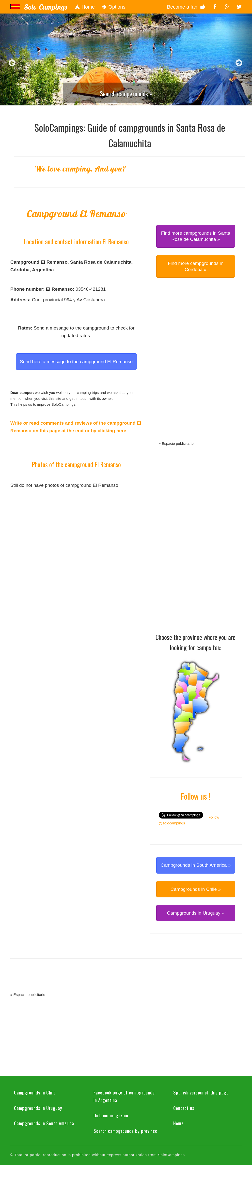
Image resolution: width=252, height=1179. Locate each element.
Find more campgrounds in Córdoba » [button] (195, 266)
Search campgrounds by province (125, 1130)
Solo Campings (45, 7)
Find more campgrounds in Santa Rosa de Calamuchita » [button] (195, 236)
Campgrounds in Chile (35, 1092)
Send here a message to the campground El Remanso (76, 361)
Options (113, 7)
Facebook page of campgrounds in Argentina (124, 1096)
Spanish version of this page (201, 1092)
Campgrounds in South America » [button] (196, 865)
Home (84, 7)
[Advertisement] (196, 365)
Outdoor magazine (111, 1115)
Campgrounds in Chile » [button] (196, 889)
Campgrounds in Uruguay (38, 1107)
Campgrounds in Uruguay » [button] (195, 913)
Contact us (183, 1107)
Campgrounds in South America (44, 1123)
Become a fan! (186, 7)
